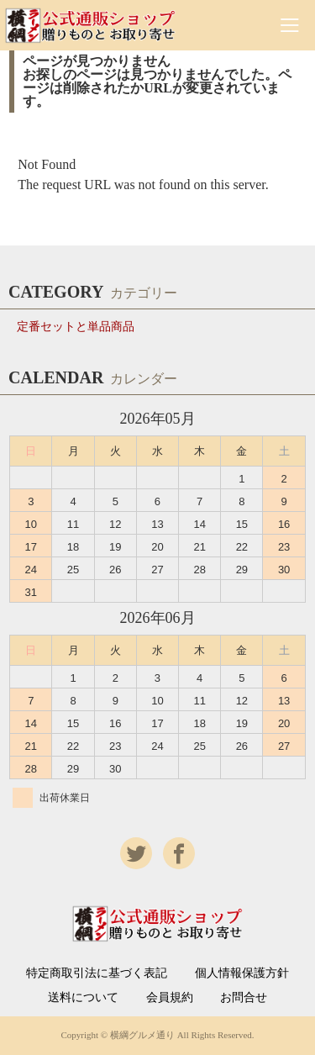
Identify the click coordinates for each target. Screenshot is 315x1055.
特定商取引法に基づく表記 (96, 973)
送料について (83, 998)
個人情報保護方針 (242, 973)
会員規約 (169, 998)
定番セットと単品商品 (75, 326)
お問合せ (243, 998)
